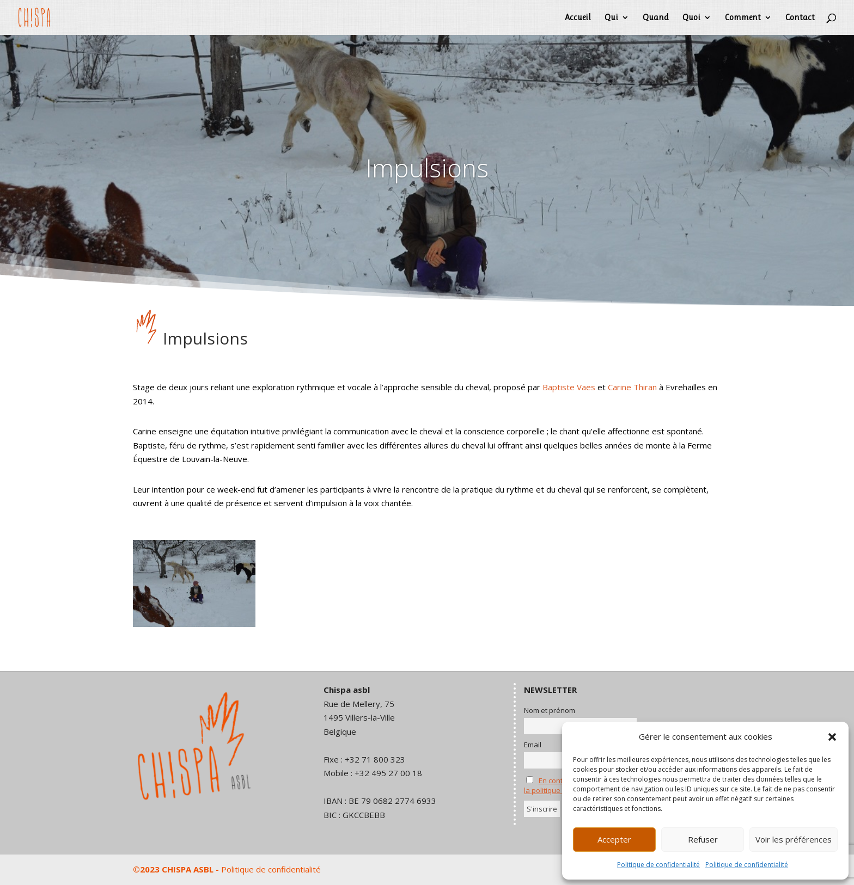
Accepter (614, 839)
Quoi (691, 18)
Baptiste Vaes (568, 387)
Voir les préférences (793, 839)
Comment (743, 18)
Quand (656, 18)
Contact (800, 18)
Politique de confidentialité (658, 864)
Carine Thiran (632, 387)
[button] (832, 737)
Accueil (578, 18)
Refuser (703, 839)
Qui (611, 18)
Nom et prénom (549, 710)
